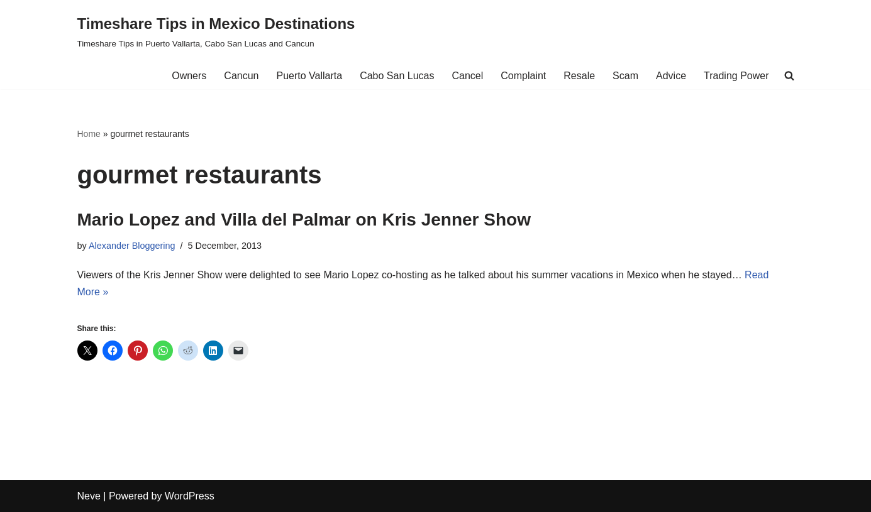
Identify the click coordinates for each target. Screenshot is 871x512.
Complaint (523, 75)
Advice (671, 75)
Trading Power (736, 75)
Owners (189, 75)
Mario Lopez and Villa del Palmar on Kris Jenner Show (304, 219)
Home (89, 134)
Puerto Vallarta (309, 75)
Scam (625, 75)
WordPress (189, 496)
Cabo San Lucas (397, 75)
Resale (579, 75)
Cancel (467, 75)
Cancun (241, 75)
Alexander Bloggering (132, 246)
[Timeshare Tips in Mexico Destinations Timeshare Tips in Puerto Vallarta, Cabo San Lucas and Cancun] (216, 31)
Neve (89, 496)
